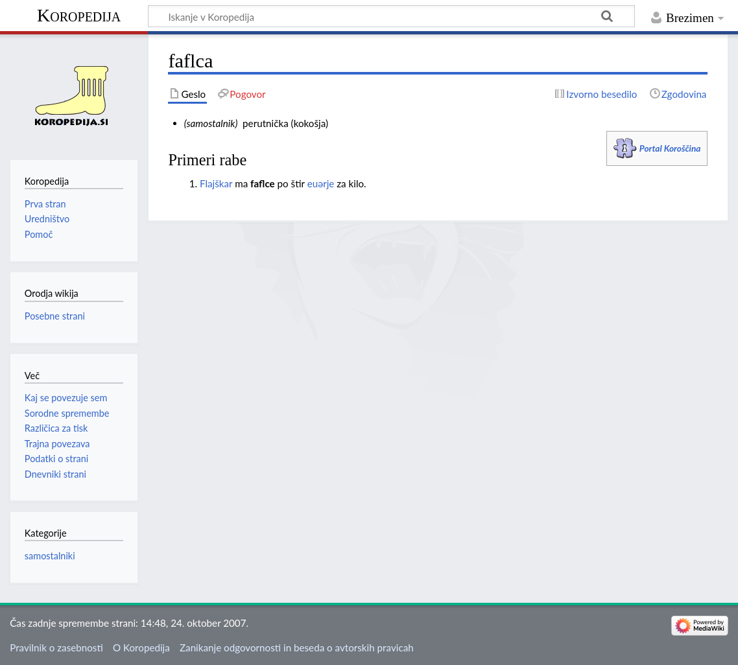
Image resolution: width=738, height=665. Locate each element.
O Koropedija (141, 647)
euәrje (321, 183)
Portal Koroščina (670, 148)
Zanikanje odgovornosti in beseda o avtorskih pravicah (297, 647)
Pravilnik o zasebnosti (56, 647)
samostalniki (50, 555)
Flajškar (216, 183)
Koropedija (79, 15)
